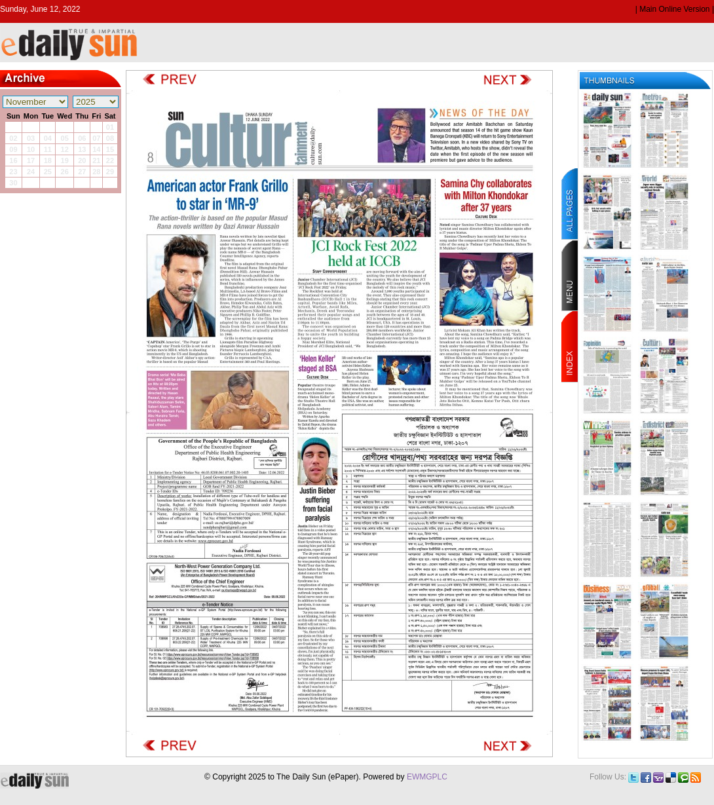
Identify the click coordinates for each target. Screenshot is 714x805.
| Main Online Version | (674, 9)
